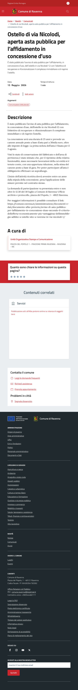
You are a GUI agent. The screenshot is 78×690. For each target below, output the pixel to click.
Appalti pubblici (14, 481)
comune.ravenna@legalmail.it (24, 592)
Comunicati (12, 541)
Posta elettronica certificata (19, 608)
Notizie (10, 538)
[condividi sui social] (14, 94)
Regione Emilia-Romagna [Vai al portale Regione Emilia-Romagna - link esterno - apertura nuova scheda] (17, 3)
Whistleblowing (14, 616)
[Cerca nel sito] (67, 11)
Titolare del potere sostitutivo (19, 619)
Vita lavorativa (13, 523)
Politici (10, 447)
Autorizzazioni (13, 484)
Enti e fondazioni (14, 443)
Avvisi (10, 545)
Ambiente (11, 473)
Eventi (10, 563)
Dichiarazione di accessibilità (19, 631)
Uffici (10, 439)
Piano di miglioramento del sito (20, 635)
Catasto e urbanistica (16, 488)
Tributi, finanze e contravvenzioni (21, 516)
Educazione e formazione (18, 496)
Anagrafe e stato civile (17, 477)
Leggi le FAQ (13, 600)
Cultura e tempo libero (16, 492)
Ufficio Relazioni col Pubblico (19, 589)
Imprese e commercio (16, 504)
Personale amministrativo (18, 451)
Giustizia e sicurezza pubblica (19, 500)
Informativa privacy (15, 623)
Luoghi (10, 559)
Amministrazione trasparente (19, 612)
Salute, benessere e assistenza (20, 512)
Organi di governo (15, 431)
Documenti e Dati (15, 455)
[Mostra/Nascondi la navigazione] (2, 11)
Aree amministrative (16, 435)
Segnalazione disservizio (17, 604)
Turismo (11, 520)
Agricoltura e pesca (15, 469)
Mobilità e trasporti (15, 508)
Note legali (12, 627)
